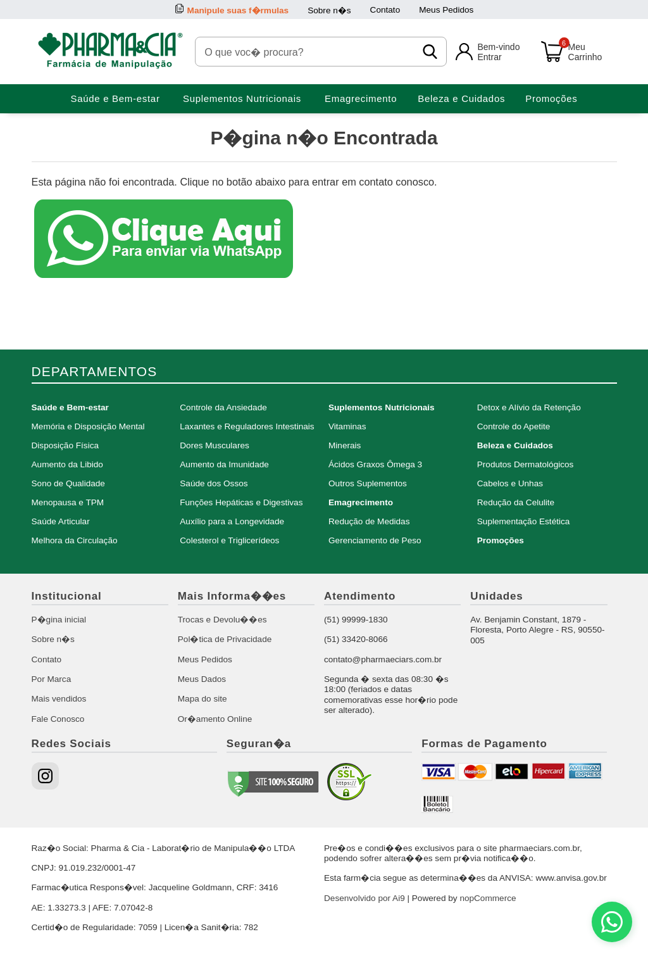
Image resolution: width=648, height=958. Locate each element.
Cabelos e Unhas (510, 483)
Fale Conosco (58, 719)
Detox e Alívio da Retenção (529, 407)
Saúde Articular (61, 521)
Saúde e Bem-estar (114, 98)
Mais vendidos (59, 698)
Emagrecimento (361, 98)
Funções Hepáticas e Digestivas (241, 502)
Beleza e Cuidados (461, 98)
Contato (385, 10)
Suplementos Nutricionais (242, 98)
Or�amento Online (215, 719)
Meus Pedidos (446, 10)
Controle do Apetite (514, 426)
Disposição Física (65, 445)
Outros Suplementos (367, 483)
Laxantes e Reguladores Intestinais (247, 426)
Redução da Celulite (515, 502)
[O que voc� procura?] (308, 51)
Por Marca (52, 679)
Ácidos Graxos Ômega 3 (375, 464)
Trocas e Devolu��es (222, 619)
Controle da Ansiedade (223, 407)
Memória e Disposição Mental (88, 426)
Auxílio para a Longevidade (232, 521)
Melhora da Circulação (75, 540)
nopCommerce (487, 898)
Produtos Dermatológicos (525, 464)
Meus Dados (202, 679)
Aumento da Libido (67, 464)
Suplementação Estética (523, 521)
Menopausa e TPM (68, 502)
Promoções (551, 98)
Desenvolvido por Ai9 (364, 898)
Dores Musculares (214, 445)
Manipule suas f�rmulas (238, 10)
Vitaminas (347, 426)
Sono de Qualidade (68, 483)
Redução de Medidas (368, 521)
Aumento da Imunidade (224, 464)
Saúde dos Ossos (213, 483)
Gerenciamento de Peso (374, 540)
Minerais (344, 445)
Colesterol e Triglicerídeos (229, 540)
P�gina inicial (59, 619)
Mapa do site (202, 698)
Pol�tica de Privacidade (225, 639)
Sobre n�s (329, 10)
